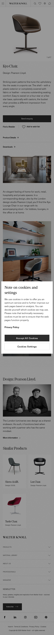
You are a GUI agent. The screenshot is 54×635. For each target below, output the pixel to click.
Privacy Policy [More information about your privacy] (11, 327)
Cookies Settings (27, 346)
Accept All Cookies (27, 338)
